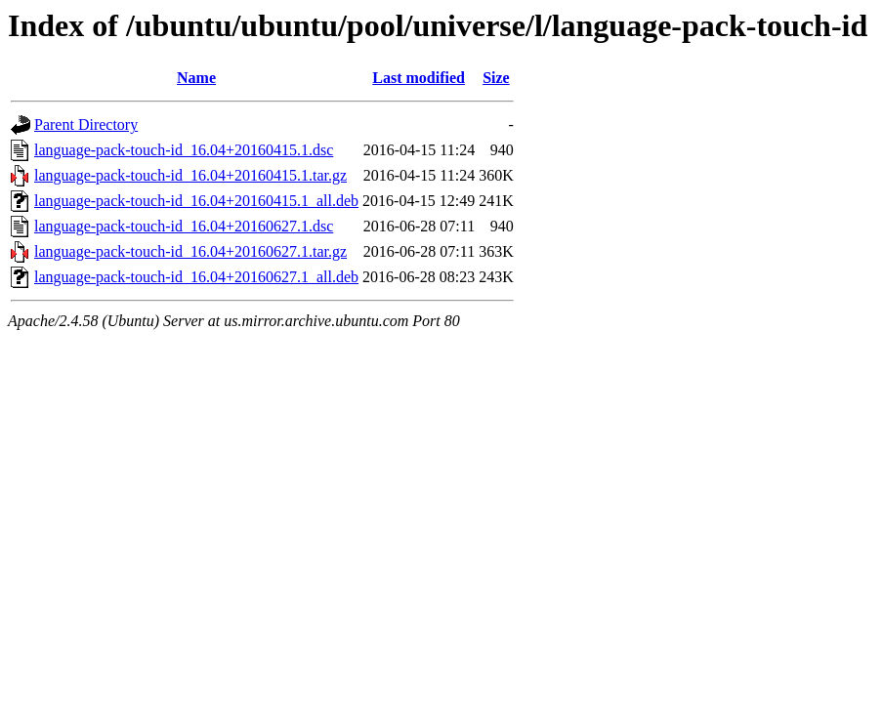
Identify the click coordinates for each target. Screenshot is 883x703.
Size (496, 77)
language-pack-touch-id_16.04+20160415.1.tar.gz (190, 175)
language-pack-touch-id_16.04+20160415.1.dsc (183, 150)
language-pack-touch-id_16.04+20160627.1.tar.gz (190, 251)
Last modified (418, 77)
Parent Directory (86, 124)
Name (196, 77)
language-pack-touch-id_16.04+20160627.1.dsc (183, 226)
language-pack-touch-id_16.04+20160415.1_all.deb (196, 200)
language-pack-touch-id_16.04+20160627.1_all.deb (196, 277)
